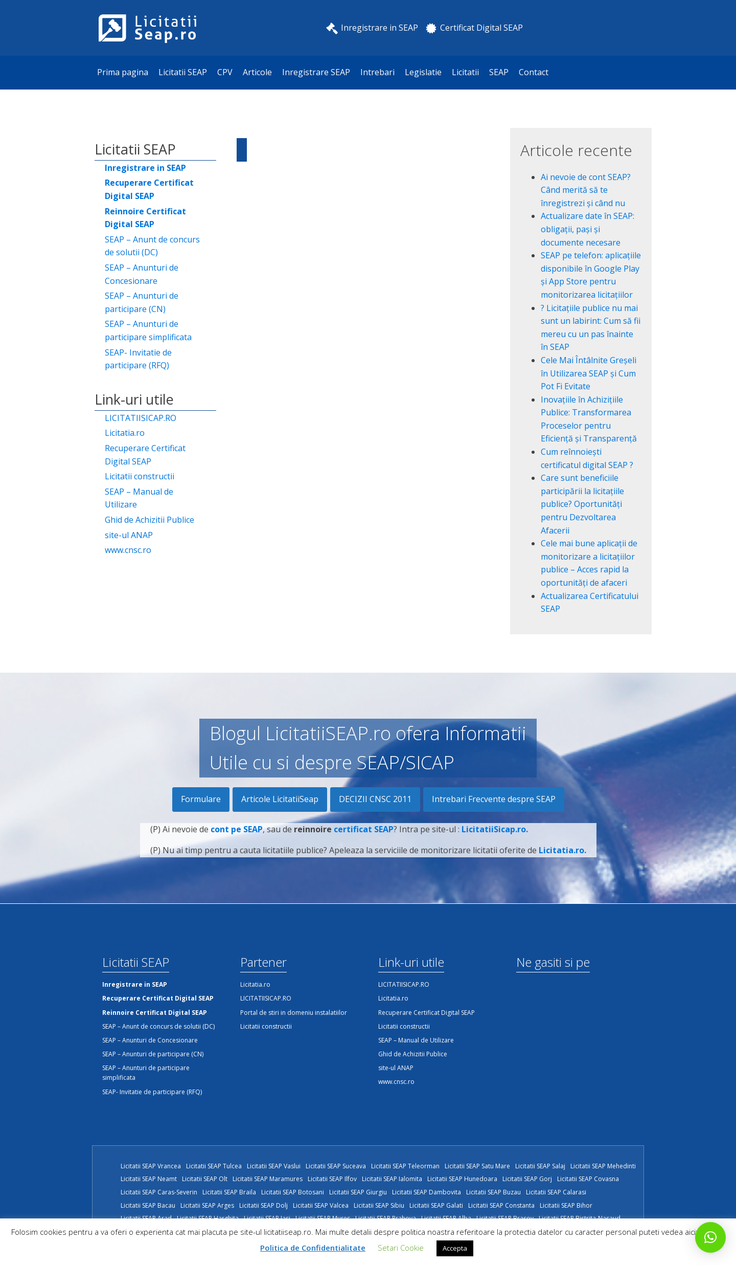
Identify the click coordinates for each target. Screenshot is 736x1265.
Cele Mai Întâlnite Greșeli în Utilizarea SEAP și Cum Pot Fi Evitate (588, 373)
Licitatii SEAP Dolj (263, 1205)
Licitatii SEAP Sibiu (379, 1205)
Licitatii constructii (139, 476)
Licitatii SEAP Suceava (336, 1166)
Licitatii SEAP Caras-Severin (159, 1192)
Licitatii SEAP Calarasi (556, 1192)
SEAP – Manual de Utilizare (139, 498)
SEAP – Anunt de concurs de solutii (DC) (152, 246)
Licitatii (465, 72)
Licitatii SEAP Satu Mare (477, 1166)
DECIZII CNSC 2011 (375, 799)
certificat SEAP (364, 835)
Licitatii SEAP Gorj (527, 1178)
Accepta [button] (455, 1248)
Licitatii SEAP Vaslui (274, 1166)
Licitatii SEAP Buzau (493, 1192)
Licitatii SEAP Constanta (501, 1205)
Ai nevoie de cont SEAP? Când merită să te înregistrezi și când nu (586, 190)
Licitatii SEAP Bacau (148, 1205)
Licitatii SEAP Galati (436, 1205)
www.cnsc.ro (128, 550)
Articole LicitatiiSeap (279, 799)
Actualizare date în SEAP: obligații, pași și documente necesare (587, 229)
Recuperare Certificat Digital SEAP (145, 454)
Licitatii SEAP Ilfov (332, 1178)
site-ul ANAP (129, 535)
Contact (533, 72)
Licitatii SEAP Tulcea (214, 1166)
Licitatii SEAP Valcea (321, 1205)
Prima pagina (122, 72)
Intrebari (377, 72)
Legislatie (423, 72)
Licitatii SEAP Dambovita (426, 1192)
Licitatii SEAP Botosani (292, 1192)
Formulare (201, 799)
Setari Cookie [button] (401, 1247)
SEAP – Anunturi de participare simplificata (148, 330)
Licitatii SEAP (182, 72)
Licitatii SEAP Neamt (149, 1178)
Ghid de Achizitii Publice (149, 519)
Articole (257, 72)
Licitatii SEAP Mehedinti (603, 1166)
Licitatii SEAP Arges (207, 1205)
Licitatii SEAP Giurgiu (358, 1192)
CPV (225, 72)
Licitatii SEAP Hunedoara (462, 1178)
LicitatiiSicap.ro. (495, 835)
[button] (710, 1237)
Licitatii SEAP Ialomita (392, 1178)
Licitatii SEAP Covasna (588, 1178)
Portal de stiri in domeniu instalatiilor (293, 1012)
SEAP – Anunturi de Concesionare (141, 274)
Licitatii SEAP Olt (204, 1178)
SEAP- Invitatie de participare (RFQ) (138, 359)
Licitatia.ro (125, 432)
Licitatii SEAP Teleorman (405, 1166)
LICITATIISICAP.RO (140, 418)
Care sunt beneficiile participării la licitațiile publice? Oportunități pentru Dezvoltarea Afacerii (582, 504)
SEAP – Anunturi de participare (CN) (141, 302)
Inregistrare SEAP (316, 72)
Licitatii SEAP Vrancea (151, 1166)
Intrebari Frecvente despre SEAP (494, 799)
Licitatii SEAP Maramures (268, 1178)
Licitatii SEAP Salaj (540, 1166)
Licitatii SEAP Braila (229, 1192)
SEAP (499, 72)
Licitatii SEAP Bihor (566, 1205)
